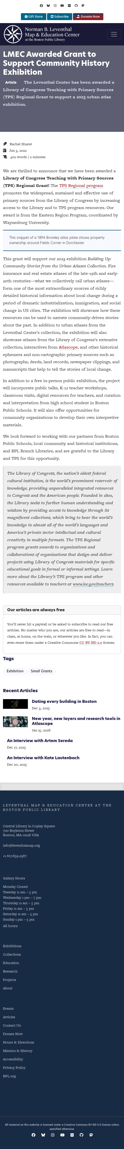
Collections (12, 954)
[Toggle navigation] (114, 34)
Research (10, 971)
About (7, 988)
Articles (9, 1016)
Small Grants (41, 671)
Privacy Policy (14, 1067)
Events (8, 1008)
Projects (9, 979)
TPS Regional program (81, 185)
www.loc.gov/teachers (93, 584)
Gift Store (34, 16)
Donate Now (88, 16)
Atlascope (68, 347)
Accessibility (13, 1059)
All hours (10, 925)
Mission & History (17, 1050)
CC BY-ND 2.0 (90, 642)
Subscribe (59, 16)
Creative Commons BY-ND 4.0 (82, 1124)
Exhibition (15, 671)
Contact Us (12, 1025)
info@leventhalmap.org (21, 845)
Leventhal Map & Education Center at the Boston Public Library (57, 807)
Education (11, 962)
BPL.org (9, 1075)
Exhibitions (12, 945)
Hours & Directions (18, 1042)
